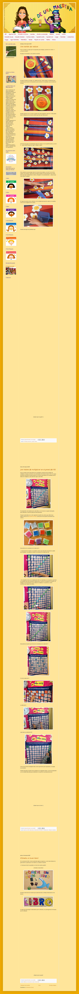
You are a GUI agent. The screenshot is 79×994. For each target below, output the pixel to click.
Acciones (29, 441)
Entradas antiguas (52, 985)
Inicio (39, 985)
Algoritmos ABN (12, 34)
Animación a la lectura (23, 34)
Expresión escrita (40, 37)
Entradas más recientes (25, 985)
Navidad (30, 40)
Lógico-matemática (14, 40)
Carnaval (58, 34)
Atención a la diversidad (42, 34)
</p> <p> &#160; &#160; (38, 427)
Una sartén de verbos (29, 47)
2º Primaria (25, 441)
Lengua (6, 40)
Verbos (35, 441)
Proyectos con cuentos (39, 40)
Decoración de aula (9, 37)
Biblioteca (52, 34)
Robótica (48, 40)
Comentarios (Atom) (30, 987)
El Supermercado (10, 266)
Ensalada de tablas (33, 516)
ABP (6, 34)
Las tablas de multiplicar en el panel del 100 (38, 470)
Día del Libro (37, 981)
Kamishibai (62, 37)
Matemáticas (24, 40)
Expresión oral (49, 37)
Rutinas (54, 40)
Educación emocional (19, 37)
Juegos (56, 37)
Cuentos (64, 34)
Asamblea (32, 34)
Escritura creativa (30, 37)
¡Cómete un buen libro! (29, 858)
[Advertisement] (38, 454)
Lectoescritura (70, 37)
